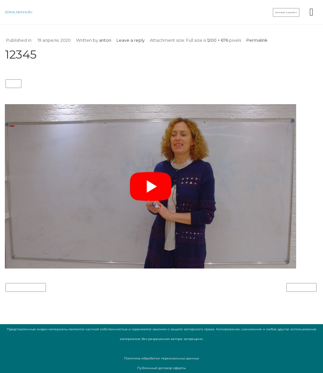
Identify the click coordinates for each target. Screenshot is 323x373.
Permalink (257, 40)
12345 (13, 84)
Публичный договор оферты (161, 368)
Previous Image (26, 287)
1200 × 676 (217, 40)
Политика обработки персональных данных (161, 358)
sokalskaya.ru (18, 12)
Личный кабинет (286, 12)
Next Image (301, 287)
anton (105, 40)
